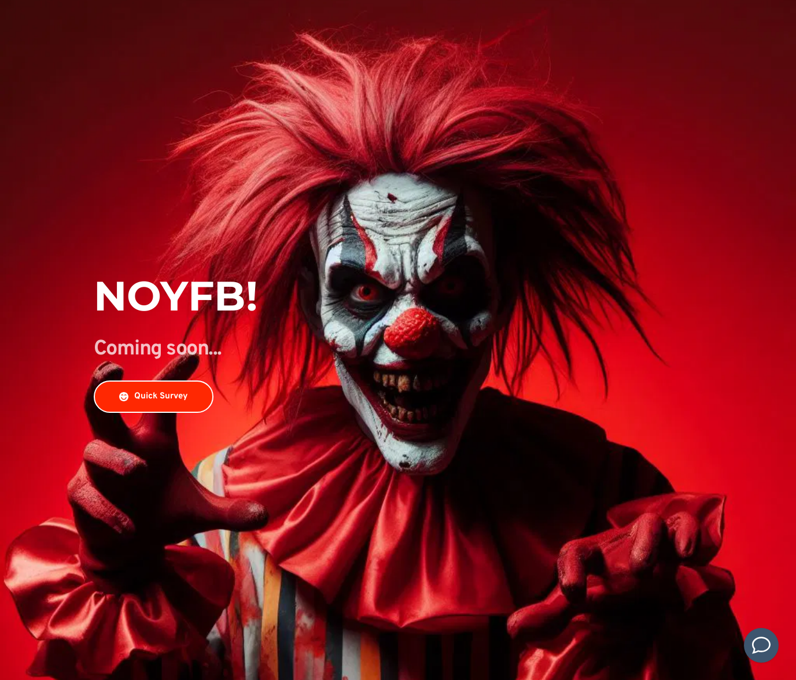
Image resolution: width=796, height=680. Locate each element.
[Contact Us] (761, 645)
